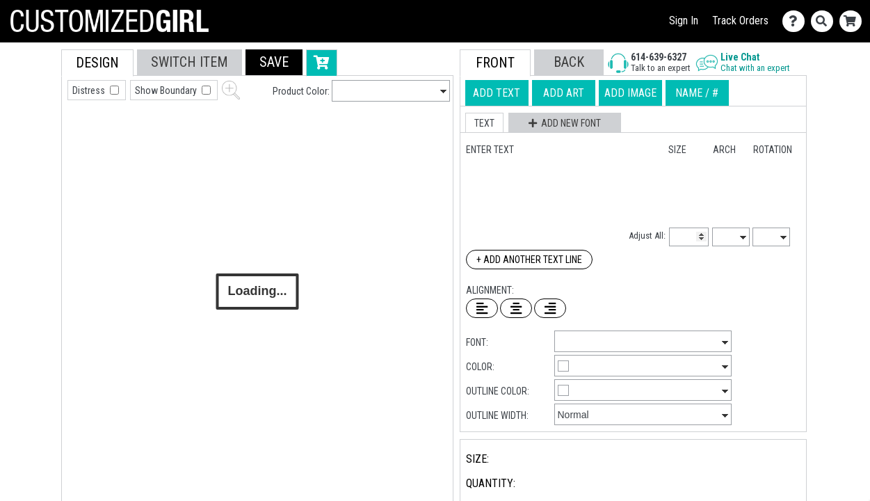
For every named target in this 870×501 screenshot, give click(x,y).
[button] (274, 62)
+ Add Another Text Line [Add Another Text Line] (529, 259)
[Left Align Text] (482, 308)
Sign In (683, 20)
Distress (89, 90)
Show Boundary (167, 90)
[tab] (30, 138)
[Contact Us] (796, 21)
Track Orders (740, 20)
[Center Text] (516, 308)
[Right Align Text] (550, 308)
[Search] (825, 21)
